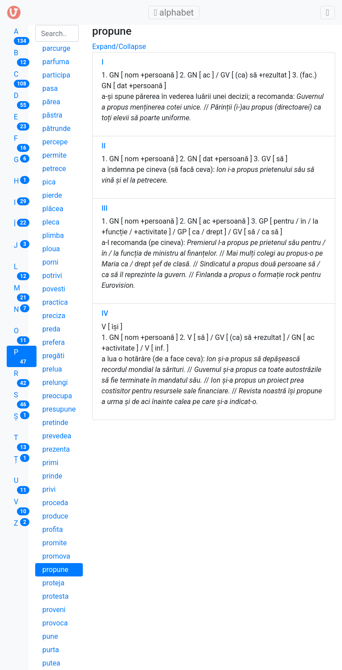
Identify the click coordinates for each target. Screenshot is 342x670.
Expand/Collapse (119, 46)
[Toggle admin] (327, 12)
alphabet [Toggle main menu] (177, 12)
